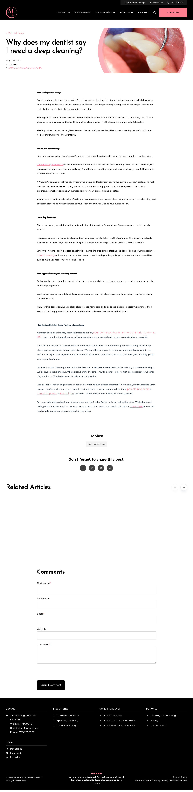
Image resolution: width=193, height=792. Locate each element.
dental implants (47, 393)
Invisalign (66, 393)
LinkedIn (15, 757)
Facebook (16, 753)
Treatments (62, 12)
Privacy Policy (180, 777)
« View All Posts (15, 33)
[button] (154, 12)
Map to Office (30, 728)
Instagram (16, 749)
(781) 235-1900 (26, 732)
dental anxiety (46, 255)
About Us (143, 12)
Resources (126, 12)
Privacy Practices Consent (174, 780)
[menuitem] (135, 2)
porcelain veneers (138, 389)
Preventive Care (96, 444)
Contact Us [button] (173, 12)
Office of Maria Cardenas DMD (25, 68)
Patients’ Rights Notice (147, 780)
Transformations (105, 12)
